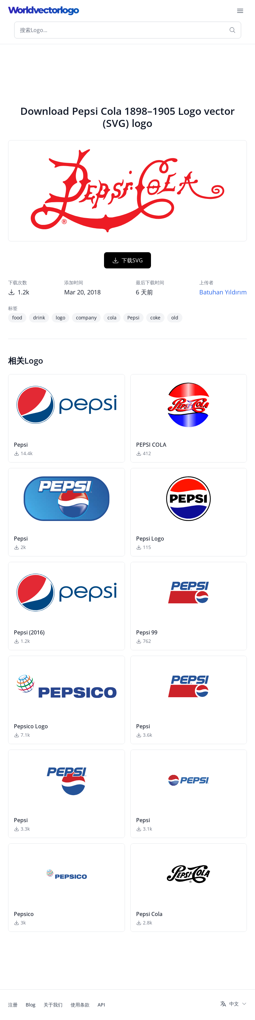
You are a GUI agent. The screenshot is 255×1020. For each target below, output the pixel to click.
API (101, 1004)
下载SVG (127, 260)
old (174, 317)
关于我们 (53, 1004)
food (17, 317)
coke (155, 317)
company (86, 317)
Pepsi (133, 317)
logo (60, 317)
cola (112, 317)
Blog (30, 1004)
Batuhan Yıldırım (223, 292)
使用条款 (80, 1004)
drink (39, 317)
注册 (13, 1004)
